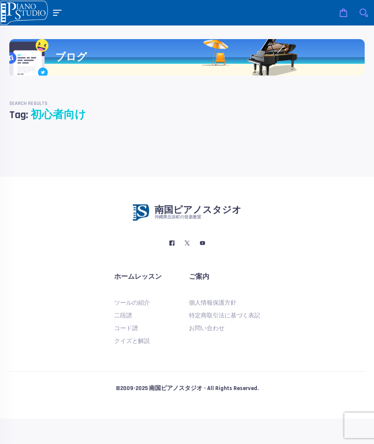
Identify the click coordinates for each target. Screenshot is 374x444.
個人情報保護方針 (212, 303)
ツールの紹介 (132, 303)
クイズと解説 (132, 341)
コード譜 (126, 328)
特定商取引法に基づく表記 (224, 316)
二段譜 (123, 316)
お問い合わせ (207, 328)
